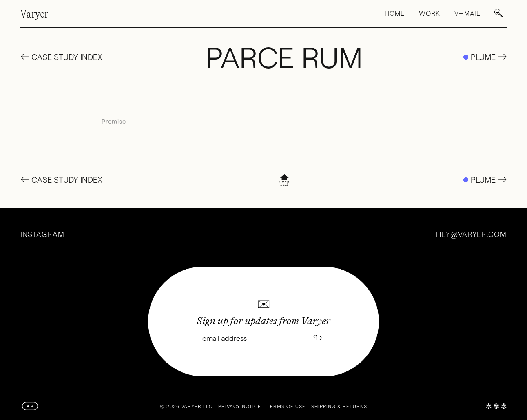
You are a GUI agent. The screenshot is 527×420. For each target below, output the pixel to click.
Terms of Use (286, 406)
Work (429, 13)
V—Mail (467, 13)
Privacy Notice (239, 406)
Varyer (34, 13)
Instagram (42, 234)
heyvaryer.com (471, 234)
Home (395, 13)
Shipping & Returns (339, 406)
